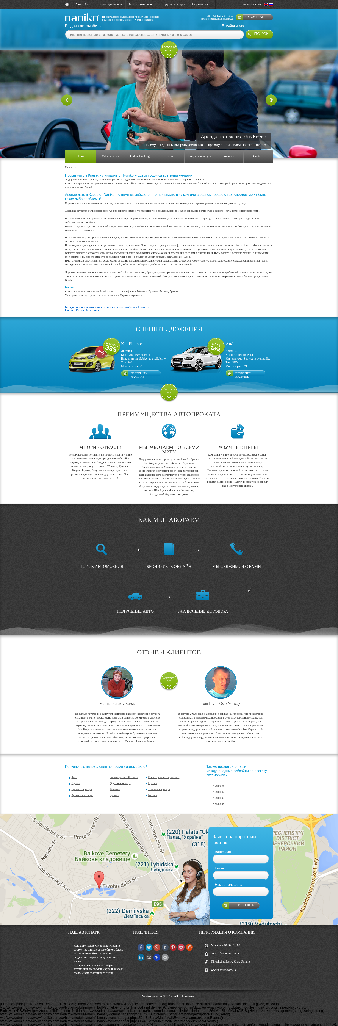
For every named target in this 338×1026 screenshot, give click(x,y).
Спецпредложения (110, 4)
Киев (74, 769)
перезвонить (243, 898)
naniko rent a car (74, 21)
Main (67, 159)
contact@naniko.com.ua (220, 18)
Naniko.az (218, 784)
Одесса (76, 775)
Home (80, 148)
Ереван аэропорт (82, 781)
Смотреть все (169, 383)
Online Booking (140, 148)
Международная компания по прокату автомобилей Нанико (107, 300)
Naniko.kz (218, 790)
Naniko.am (219, 778)
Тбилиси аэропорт (159, 781)
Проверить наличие (139, 366)
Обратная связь (202, 4)
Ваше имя (223, 844)
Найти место (235, 25)
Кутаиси (153, 284)
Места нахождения (141, 4)
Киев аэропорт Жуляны (124, 769)
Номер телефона (228, 877)
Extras (169, 148)
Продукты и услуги (172, 4)
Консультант (255, 17)
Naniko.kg (218, 796)
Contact (258, 148)
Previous (66, 95)
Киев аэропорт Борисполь (164, 769)
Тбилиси (142, 284)
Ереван (173, 284)
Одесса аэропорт (120, 775)
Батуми (163, 284)
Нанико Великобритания (82, 303)
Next (271, 95)
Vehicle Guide (110, 148)
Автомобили (83, 4)
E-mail (220, 861)
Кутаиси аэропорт (82, 787)
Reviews (228, 148)
